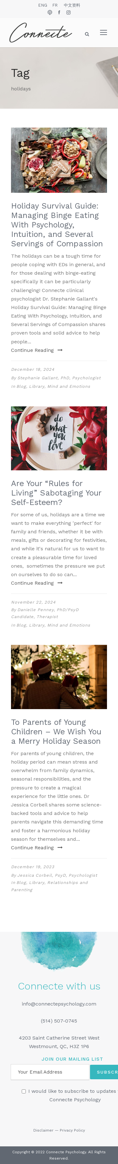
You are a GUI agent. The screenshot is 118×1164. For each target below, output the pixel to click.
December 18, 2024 (32, 369)
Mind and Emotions (68, 386)
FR (55, 5)
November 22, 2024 (33, 602)
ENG (42, 5)
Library (36, 386)
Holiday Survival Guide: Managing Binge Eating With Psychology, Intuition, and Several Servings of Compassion (57, 224)
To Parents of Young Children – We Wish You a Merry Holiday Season (56, 732)
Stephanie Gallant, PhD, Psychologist (59, 378)
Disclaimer (43, 1130)
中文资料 (72, 5)
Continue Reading (37, 350)
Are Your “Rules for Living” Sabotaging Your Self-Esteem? (56, 493)
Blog (21, 386)
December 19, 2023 (32, 866)
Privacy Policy (72, 1130)
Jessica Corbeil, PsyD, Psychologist (57, 875)
